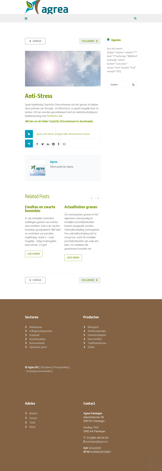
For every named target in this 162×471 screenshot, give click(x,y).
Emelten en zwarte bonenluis (40, 208)
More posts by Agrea (61, 166)
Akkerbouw (35, 327)
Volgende (88, 41)
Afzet (32, 427)
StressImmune (75, 134)
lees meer (34, 253)
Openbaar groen (38, 347)
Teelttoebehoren (97, 343)
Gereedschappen (97, 335)
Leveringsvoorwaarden (38, 371)
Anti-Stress (38, 95)
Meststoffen (95, 339)
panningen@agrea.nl (97, 441)
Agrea (39, 134)
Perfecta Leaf (54, 116)
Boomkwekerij (37, 339)
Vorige (37, 41)
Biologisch (93, 327)
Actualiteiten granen (80, 206)
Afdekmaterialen (97, 331)
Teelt (32, 422)
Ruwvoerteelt (37, 343)
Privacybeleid (61, 367)
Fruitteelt (34, 335)
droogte (58, 134)
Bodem (33, 413)
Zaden (91, 347)
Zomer (86, 134)
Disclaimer (46, 367)
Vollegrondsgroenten (40, 331)
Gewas (33, 418)
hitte (65, 134)
